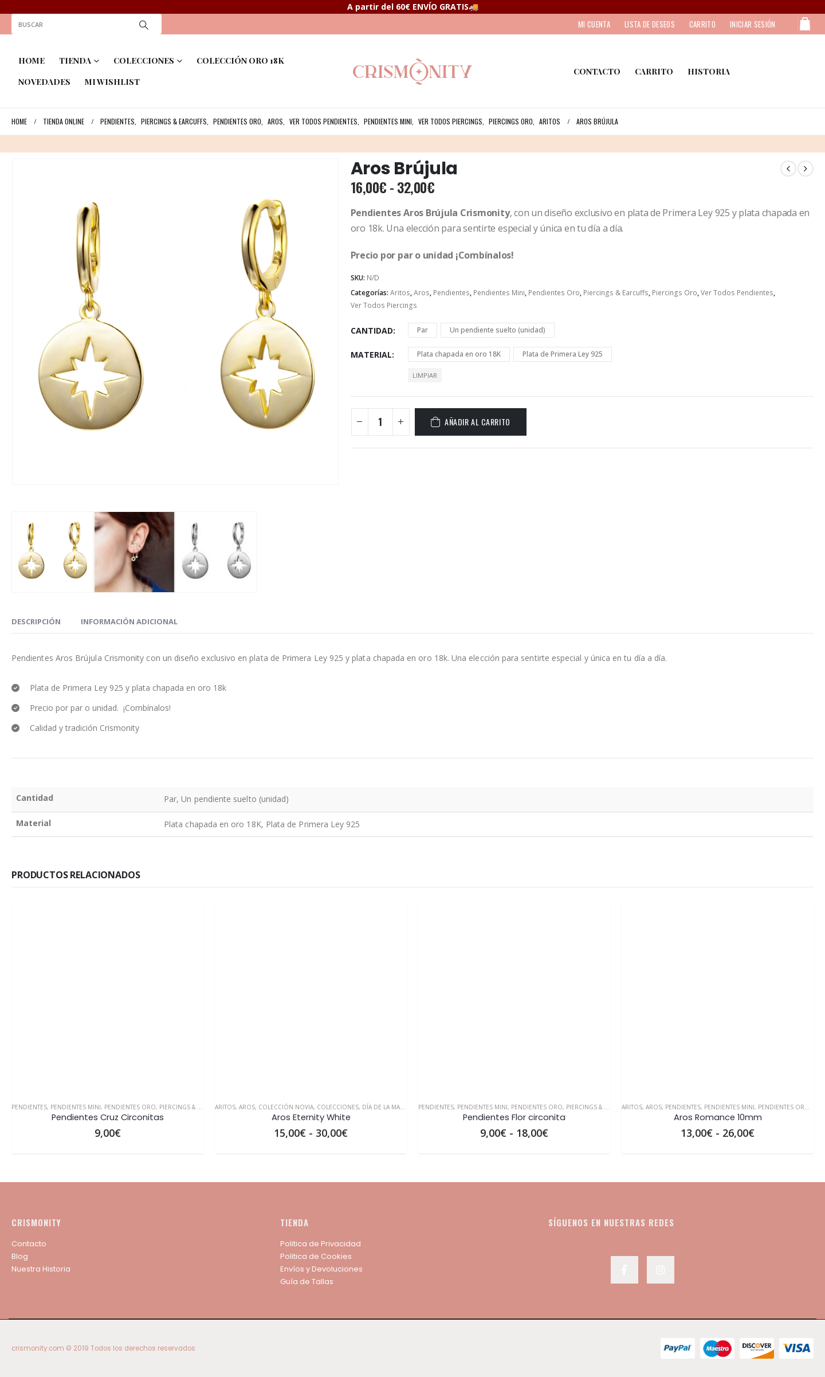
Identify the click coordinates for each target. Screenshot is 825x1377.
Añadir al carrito (477, 422)
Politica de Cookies (316, 1256)
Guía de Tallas (306, 1281)
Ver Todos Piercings (384, 305)
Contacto (28, 1243)
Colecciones (338, 1107)
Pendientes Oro (554, 293)
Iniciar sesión (753, 24)
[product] (107, 997)
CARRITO (702, 24)
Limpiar (424, 375)
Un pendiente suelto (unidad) (497, 330)
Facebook (624, 1270)
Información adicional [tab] (129, 621)
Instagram (660, 1270)
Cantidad (372, 330)
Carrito (654, 71)
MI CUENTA (594, 24)
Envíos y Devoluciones (321, 1268)
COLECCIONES (143, 60)
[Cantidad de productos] (380, 422)
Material (371, 354)
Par (422, 330)
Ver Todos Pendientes (737, 293)
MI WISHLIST (112, 81)
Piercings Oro (674, 293)
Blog (19, 1256)
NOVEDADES (44, 81)
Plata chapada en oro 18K (459, 354)
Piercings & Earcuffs (616, 293)
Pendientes (451, 293)
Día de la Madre (387, 1107)
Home (31, 60)
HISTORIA (709, 71)
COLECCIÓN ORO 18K (240, 60)
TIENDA (75, 60)
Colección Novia (285, 1107)
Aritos (400, 293)
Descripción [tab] (36, 621)
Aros (422, 293)
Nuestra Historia (40, 1268)
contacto (596, 71)
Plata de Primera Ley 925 (562, 354)
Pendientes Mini (499, 293)
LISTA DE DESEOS (649, 24)
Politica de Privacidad (320, 1243)
